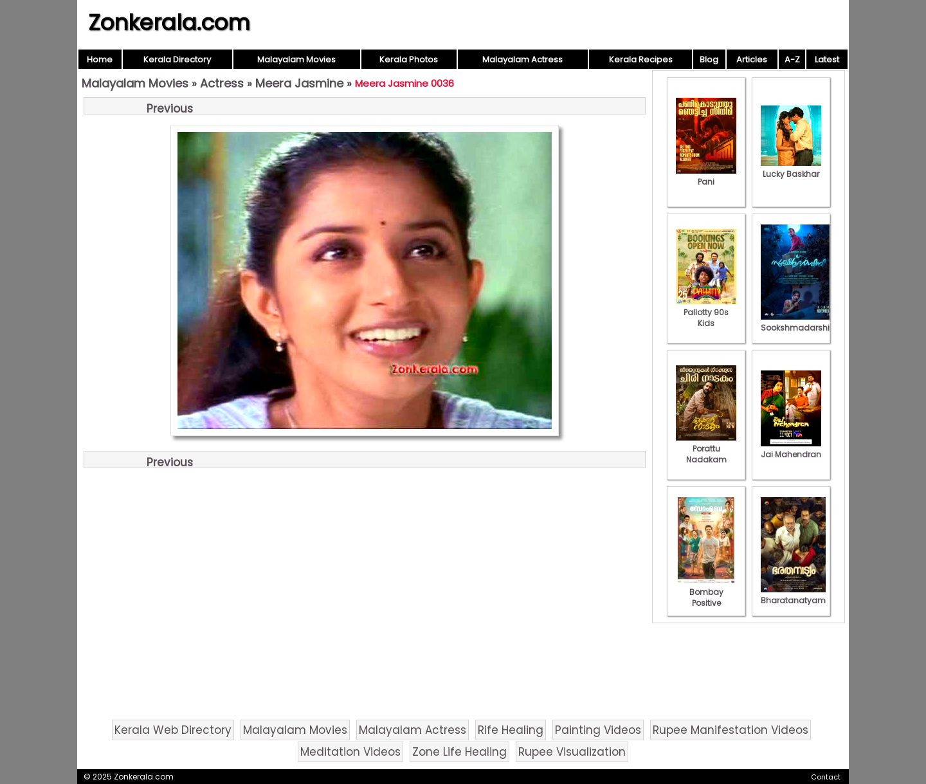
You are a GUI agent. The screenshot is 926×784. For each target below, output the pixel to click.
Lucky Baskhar (791, 168)
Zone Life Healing (459, 752)
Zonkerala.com (169, 22)
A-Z (792, 59)
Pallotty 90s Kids (706, 312)
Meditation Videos (350, 752)
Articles (751, 59)
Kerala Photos (408, 59)
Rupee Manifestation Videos (730, 730)
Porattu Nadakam (706, 448)
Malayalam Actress (522, 59)
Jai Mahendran (791, 449)
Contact (825, 777)
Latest (827, 59)
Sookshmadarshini (799, 322)
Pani (706, 176)
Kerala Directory (177, 59)
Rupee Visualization (572, 752)
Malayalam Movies (296, 59)
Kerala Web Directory (173, 730)
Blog (709, 59)
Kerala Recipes (641, 59)
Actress (222, 83)
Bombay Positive (706, 592)
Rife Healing (510, 730)
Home (100, 59)
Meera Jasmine (299, 83)
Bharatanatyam (793, 595)
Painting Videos (598, 730)
